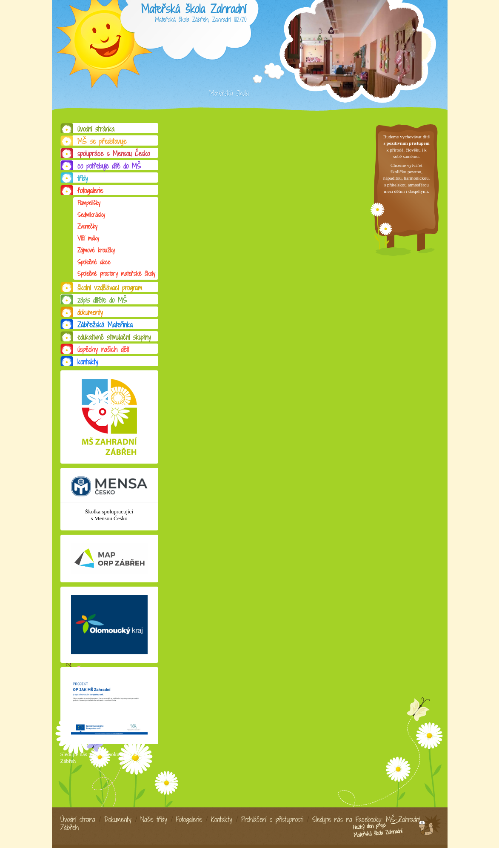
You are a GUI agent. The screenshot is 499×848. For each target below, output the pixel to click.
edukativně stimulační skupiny (114, 337)
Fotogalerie (189, 819)
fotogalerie (90, 191)
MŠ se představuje (101, 141)
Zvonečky (87, 226)
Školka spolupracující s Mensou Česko (109, 514)
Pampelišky (88, 202)
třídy (82, 178)
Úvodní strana (77, 819)
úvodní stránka (95, 129)
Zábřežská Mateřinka (105, 325)
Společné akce (93, 262)
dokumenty (90, 312)
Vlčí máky (88, 238)
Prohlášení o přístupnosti (272, 819)
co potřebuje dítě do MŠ (109, 166)
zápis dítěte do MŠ (102, 300)
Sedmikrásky (91, 214)
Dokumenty (117, 819)
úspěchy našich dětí (103, 349)
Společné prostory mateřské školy (116, 273)
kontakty (87, 362)
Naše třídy (153, 819)
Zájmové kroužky (96, 250)
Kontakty (221, 819)
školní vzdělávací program (109, 288)
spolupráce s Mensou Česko (113, 154)
